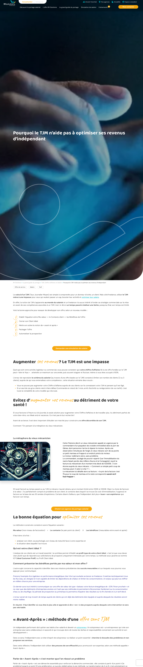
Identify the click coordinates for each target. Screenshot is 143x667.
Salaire (32, 287)
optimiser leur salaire (90, 297)
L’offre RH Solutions (50, 7)
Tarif (40, 287)
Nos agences (105, 2)
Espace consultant (131, 2)
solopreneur (81, 627)
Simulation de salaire (88, 7)
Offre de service (20, 287)
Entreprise (39, 2)
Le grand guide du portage (69, 7)
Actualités (117, 2)
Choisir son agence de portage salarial (71, 509)
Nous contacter (128, 7)
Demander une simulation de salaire (71, 348)
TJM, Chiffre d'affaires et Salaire (51, 283)
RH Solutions (17, 283)
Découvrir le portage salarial (30, 7)
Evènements (103, 7)
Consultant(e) (27, 2)
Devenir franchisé (91, 2)
